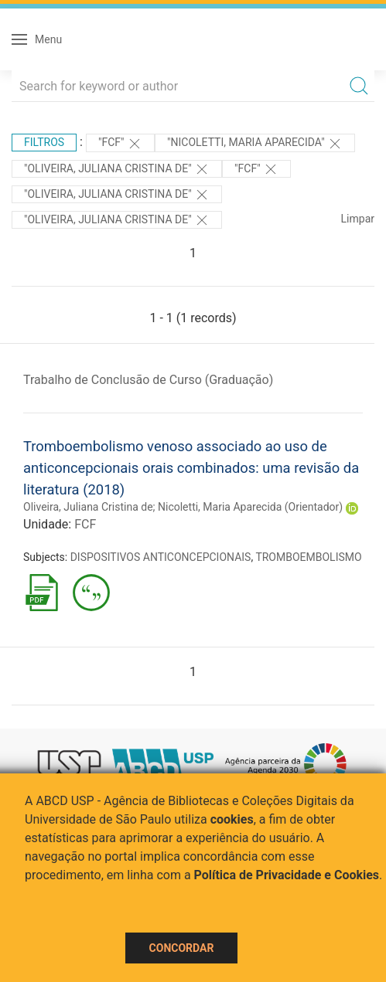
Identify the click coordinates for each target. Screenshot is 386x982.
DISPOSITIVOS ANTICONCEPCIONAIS (160, 557)
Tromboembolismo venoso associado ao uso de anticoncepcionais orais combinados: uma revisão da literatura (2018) (191, 467)
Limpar (357, 218)
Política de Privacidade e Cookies (287, 875)
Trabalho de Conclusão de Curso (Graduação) (148, 379)
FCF (85, 524)
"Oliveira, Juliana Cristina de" (117, 169)
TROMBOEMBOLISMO (308, 557)
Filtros (44, 142)
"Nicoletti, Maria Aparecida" (255, 143)
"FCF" (120, 143)
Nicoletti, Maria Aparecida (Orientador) (250, 507)
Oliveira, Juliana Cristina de (88, 507)
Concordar (181, 948)
